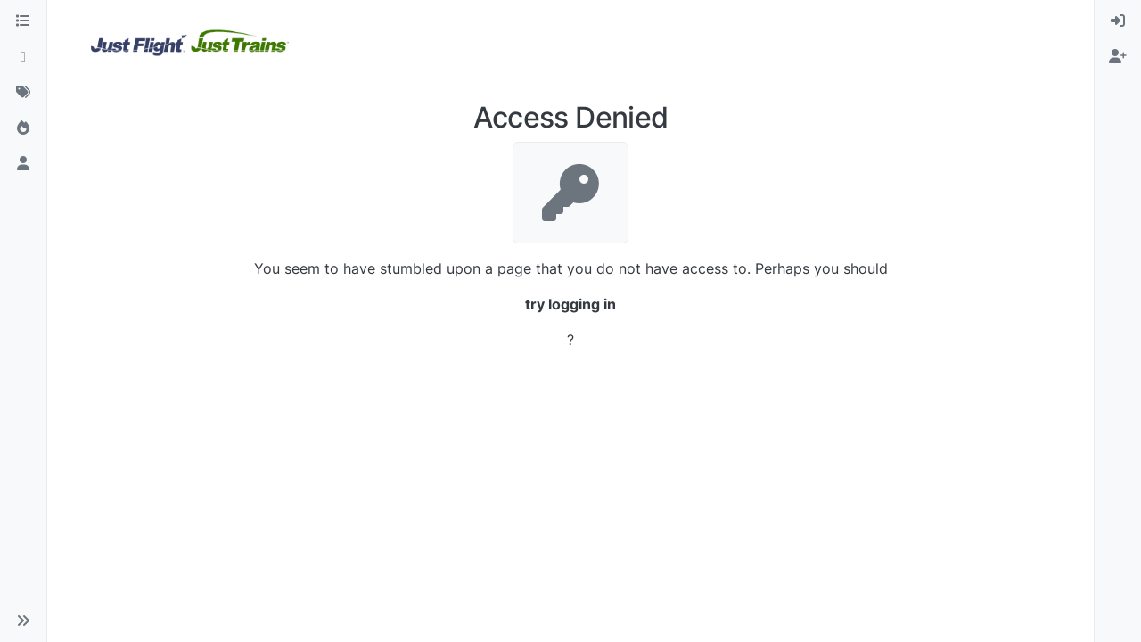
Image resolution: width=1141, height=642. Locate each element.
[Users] (23, 164)
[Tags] (23, 92)
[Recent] (23, 57)
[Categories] (23, 21)
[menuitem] (1118, 21)
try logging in (570, 304)
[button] (23, 620)
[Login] (1118, 21)
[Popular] (23, 128)
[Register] (1118, 57)
